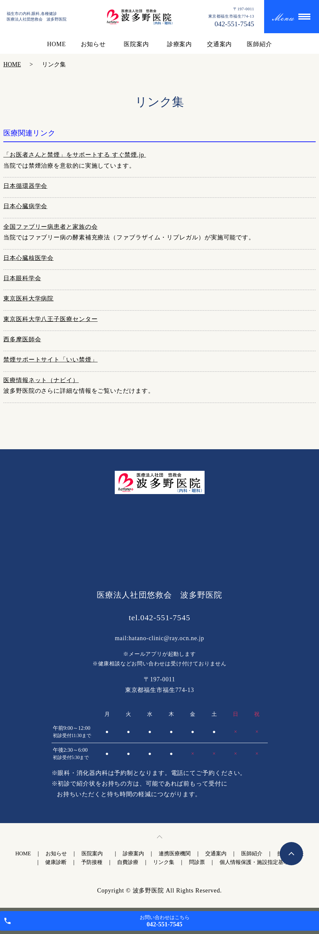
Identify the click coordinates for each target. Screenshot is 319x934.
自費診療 (127, 862)
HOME (56, 44)
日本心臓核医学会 (28, 258)
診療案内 (179, 44)
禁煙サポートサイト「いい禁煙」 (50, 359)
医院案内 (138, 44)
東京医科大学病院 (28, 298)
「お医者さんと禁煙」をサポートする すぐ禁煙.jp (74, 154)
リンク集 (163, 862)
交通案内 (219, 44)
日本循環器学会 (25, 186)
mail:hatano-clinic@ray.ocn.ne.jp (159, 638)
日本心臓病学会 (25, 206)
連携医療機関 (175, 853)
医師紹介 (259, 44)
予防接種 (91, 862)
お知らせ (93, 44)
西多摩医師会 (22, 339)
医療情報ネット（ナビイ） (41, 380)
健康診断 (56, 862)
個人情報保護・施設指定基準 (254, 862)
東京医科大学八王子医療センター (50, 319)
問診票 (197, 862)
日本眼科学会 (22, 278)
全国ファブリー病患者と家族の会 (50, 226)
